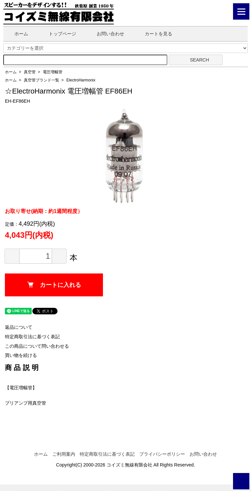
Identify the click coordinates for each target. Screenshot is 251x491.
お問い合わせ (105, 33)
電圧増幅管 (52, 72)
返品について (18, 327)
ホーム (16, 33)
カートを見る (153, 33)
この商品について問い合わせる (37, 346)
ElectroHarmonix (80, 80)
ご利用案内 (63, 454)
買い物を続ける (21, 355)
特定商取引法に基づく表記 (32, 336)
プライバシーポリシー (162, 454)
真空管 (30, 72)
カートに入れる (54, 285)
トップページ (57, 33)
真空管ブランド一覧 (41, 80)
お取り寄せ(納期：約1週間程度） (44, 211)
